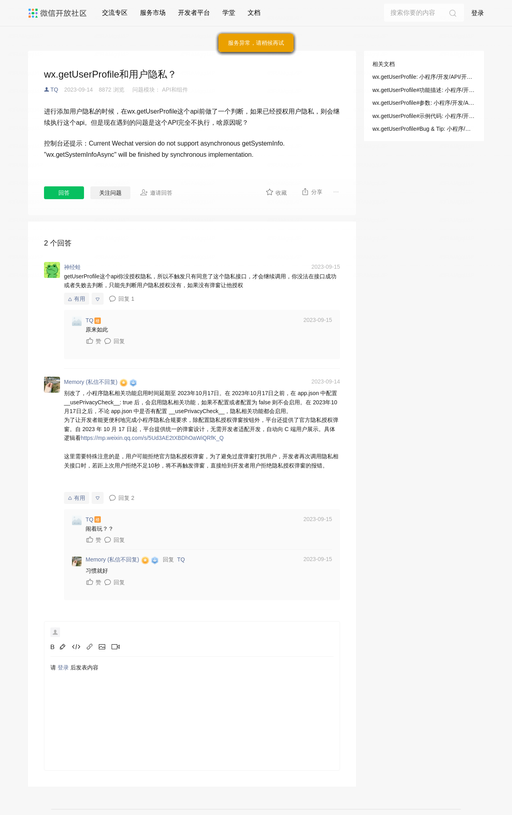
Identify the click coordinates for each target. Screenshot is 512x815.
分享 (311, 192)
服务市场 (153, 12)
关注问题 (110, 193)
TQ (54, 89)
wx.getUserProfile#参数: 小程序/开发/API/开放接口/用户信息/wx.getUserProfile (424, 103)
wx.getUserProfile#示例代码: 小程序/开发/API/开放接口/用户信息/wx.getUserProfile (424, 116)
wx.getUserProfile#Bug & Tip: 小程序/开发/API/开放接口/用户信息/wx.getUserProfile (424, 129)
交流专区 (115, 12)
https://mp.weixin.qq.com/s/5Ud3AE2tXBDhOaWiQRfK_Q (152, 438)
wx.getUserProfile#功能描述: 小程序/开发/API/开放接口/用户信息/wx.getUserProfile (424, 90)
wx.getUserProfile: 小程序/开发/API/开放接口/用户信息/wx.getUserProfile (424, 77)
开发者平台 (194, 12)
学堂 (228, 12)
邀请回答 (156, 192)
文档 (254, 12)
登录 (477, 13)
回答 (64, 193)
